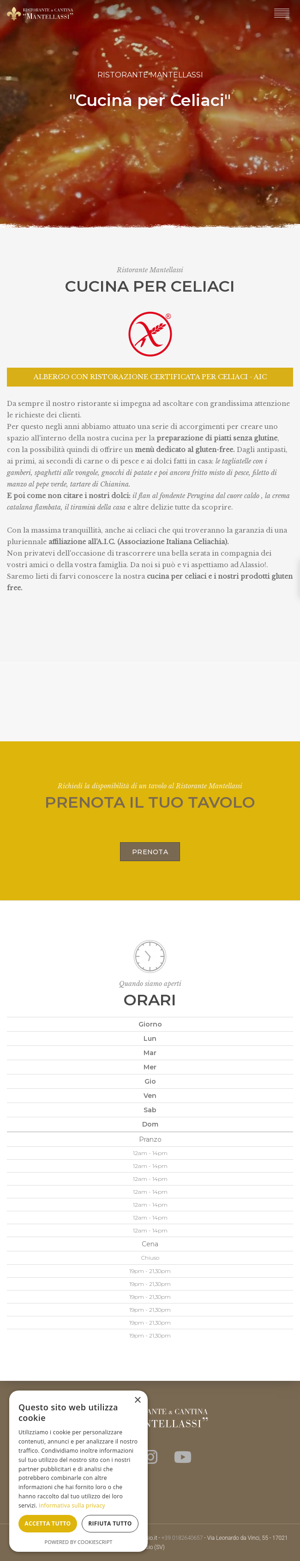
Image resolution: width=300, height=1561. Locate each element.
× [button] (137, 1400)
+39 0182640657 (182, 1538)
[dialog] (78, 1471)
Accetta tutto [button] (47, 1523)
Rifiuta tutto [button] (110, 1523)
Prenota (150, 852)
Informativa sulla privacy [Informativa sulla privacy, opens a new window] (72, 1505)
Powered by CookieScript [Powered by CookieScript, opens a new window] (79, 1541)
